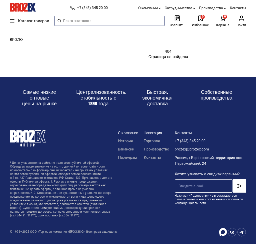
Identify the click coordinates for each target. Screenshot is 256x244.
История (125, 141)
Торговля (152, 141)
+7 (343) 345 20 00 (190, 141)
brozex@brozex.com (192, 149)
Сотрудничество (180, 8)
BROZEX (17, 40)
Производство (212, 8)
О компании (149, 8)
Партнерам (127, 157)
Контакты (238, 8)
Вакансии (126, 149)
